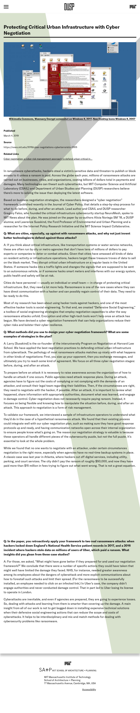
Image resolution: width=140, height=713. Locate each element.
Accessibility (89, 689)
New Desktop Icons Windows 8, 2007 (114, 118)
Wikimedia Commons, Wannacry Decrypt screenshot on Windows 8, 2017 (50, 118)
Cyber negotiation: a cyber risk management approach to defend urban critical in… (48, 158)
